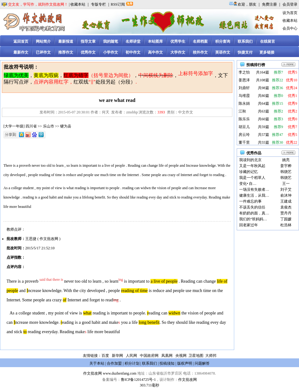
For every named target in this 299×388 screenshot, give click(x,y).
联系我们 (245, 41)
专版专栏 (98, 4)
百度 (105, 355)
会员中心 (289, 28)
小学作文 (110, 52)
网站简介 (43, 41)
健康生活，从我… (254, 195)
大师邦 (210, 355)
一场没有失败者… (254, 189)
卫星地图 (195, 355)
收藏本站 (77, 4)
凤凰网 (167, 355)
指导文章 (88, 41)
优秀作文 (88, 52)
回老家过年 (248, 225)
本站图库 (155, 41)
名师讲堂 (133, 41)
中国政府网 (149, 355)
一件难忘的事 (250, 201)
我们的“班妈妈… (253, 219)
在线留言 (267, 41)
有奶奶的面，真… (254, 213)
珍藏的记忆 (248, 172)
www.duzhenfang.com (119, 373)
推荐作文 (65, 52)
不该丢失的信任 (252, 207)
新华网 (117, 355)
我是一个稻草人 (252, 177)
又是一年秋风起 (252, 166)
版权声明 (184, 363)
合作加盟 (114, 363)
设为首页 (289, 13)
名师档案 (200, 41)
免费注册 (269, 4)
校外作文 (200, 52)
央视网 (181, 355)
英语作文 (222, 52)
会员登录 (289, 4)
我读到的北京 (250, 160)
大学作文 (177, 52)
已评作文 (43, 52)
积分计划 (132, 363)
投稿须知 (166, 363)
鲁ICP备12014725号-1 (138, 379)
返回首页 (20, 41)
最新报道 (65, 41)
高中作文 (155, 52)
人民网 (131, 355)
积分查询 (222, 41)
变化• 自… (247, 183)
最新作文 (20, 52)
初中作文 (133, 52)
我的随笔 (110, 41)
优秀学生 (177, 41)
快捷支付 (245, 52)
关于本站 (96, 363)
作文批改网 (92, 373)
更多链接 (266, 52)
